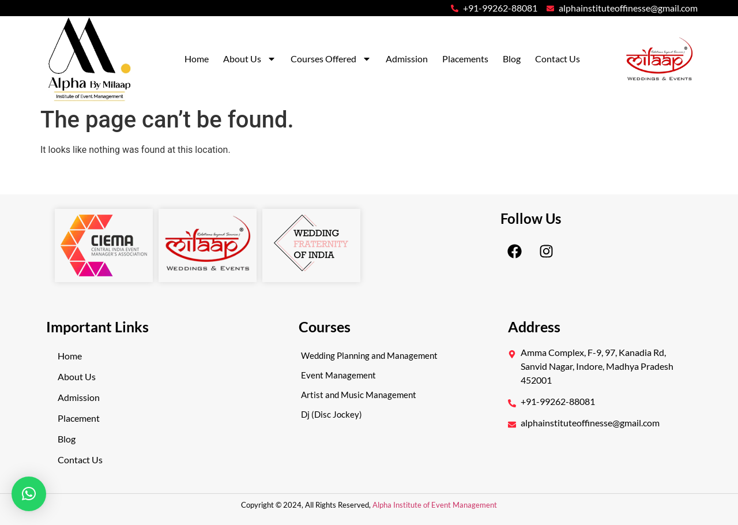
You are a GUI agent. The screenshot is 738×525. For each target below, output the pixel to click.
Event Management (338, 375)
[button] (29, 494)
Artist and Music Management (358, 394)
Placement (79, 417)
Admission (407, 58)
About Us (249, 58)
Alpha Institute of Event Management (434, 504)
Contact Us (557, 58)
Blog (512, 58)
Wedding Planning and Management (369, 355)
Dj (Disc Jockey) (331, 414)
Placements (465, 58)
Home (196, 58)
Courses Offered (331, 58)
